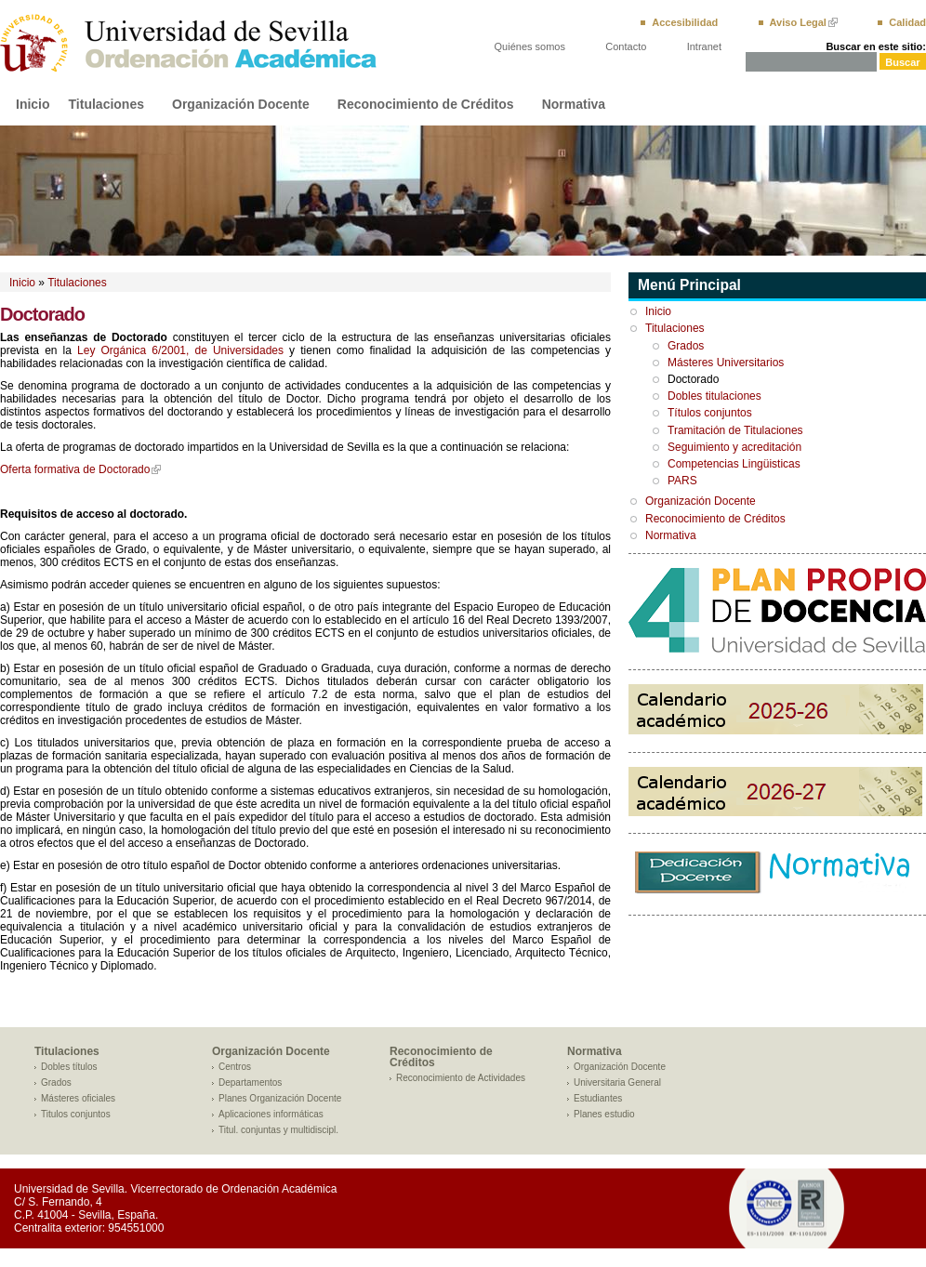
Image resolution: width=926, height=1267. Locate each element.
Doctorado (693, 379)
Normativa (573, 104)
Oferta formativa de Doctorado (75, 469)
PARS (682, 480)
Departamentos (250, 1082)
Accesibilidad (685, 22)
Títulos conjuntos (710, 412)
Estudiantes (598, 1098)
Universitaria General (617, 1082)
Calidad (907, 22)
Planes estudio (604, 1114)
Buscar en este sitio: (876, 46)
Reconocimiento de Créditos (425, 104)
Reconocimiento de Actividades (460, 1078)
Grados (686, 345)
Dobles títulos (69, 1067)
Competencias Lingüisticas (734, 463)
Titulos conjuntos (76, 1114)
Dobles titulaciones (714, 396)
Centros (234, 1067)
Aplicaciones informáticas (271, 1114)
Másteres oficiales (78, 1098)
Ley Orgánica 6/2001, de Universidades (180, 350)
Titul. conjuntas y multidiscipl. (278, 1130)
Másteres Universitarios (726, 362)
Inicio (33, 104)
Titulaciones (106, 104)
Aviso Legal (798, 22)
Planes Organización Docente (279, 1098)
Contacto (625, 46)
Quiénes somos (530, 46)
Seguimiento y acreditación (734, 447)
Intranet (704, 46)
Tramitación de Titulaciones (735, 430)
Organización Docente (241, 104)
